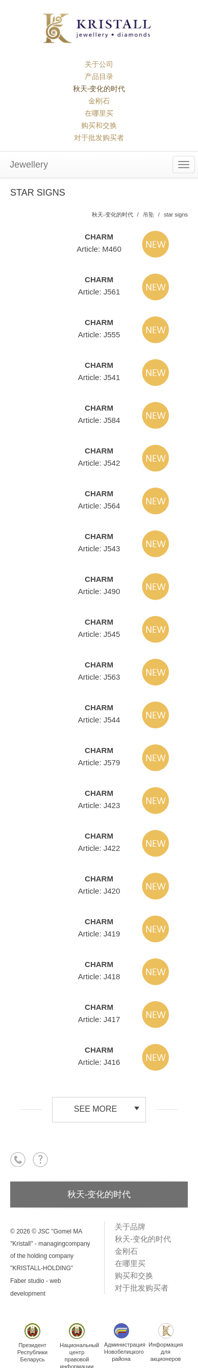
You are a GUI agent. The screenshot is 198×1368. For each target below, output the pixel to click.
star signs (176, 214)
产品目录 (99, 76)
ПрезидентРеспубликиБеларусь (32, 1342)
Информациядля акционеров (165, 1342)
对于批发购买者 (99, 137)
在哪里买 (99, 113)
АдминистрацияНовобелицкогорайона (123, 1342)
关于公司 (99, 64)
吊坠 (148, 214)
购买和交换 (99, 125)
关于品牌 (130, 1226)
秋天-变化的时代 (99, 89)
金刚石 (99, 101)
